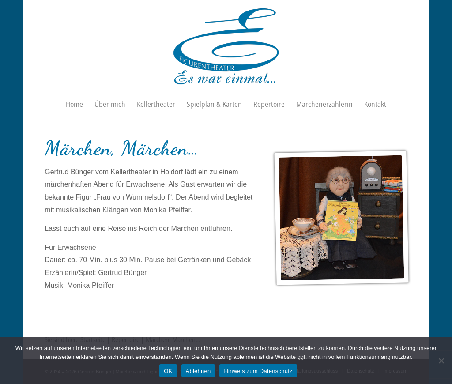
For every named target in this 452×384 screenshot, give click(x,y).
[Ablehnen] (441, 360)
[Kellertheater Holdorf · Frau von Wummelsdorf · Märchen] (341, 218)
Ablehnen (198, 371)
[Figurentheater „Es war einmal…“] (226, 46)
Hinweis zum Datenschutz (258, 371)
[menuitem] (74, 104)
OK (168, 371)
